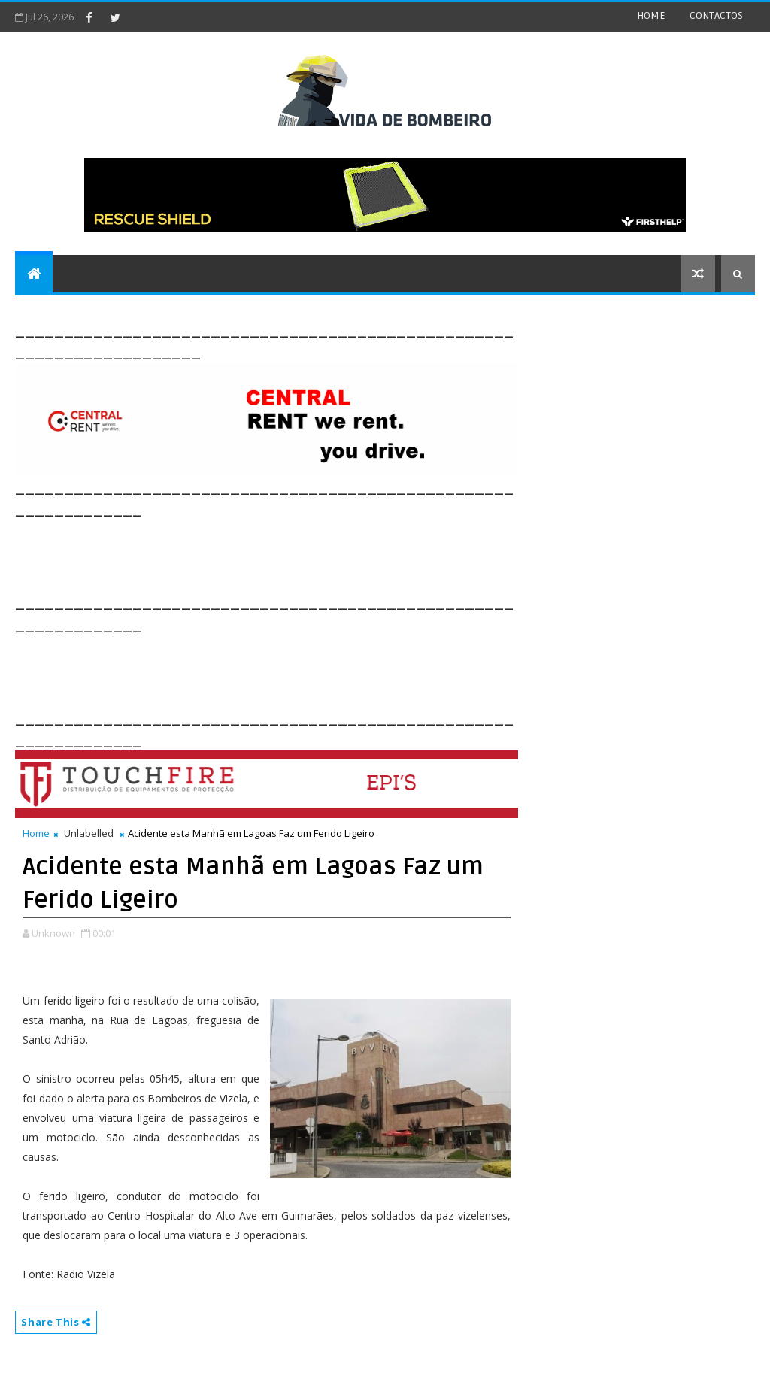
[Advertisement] (288, 554)
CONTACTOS (716, 15)
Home (36, 833)
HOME (651, 15)
